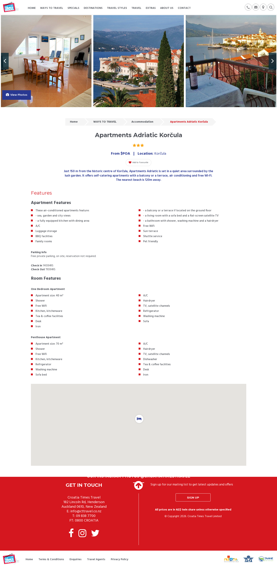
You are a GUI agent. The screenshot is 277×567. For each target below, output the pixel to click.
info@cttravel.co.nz (85, 511)
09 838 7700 (86, 516)
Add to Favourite (138, 162)
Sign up (193, 497)
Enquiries (76, 559)
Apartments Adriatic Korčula (189, 122)
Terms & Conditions (51, 559)
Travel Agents (96, 559)
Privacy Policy (119, 559)
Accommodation (142, 122)
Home (74, 122)
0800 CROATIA (86, 521)
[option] (46, 61)
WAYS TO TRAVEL (105, 122)
